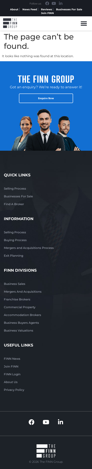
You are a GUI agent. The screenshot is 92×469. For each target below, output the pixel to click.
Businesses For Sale (69, 9)
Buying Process (15, 240)
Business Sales (14, 284)
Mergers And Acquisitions (23, 291)
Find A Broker (14, 204)
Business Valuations (18, 330)
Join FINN (47, 13)
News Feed (29, 9)
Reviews (46, 9)
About (14, 9)
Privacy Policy (14, 390)
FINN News (12, 358)
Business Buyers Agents (21, 323)
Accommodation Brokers (22, 315)
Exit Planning (13, 255)
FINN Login (12, 374)
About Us (11, 382)
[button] (84, 23)
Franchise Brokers (17, 299)
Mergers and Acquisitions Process (29, 248)
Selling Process (15, 188)
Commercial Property (19, 307)
